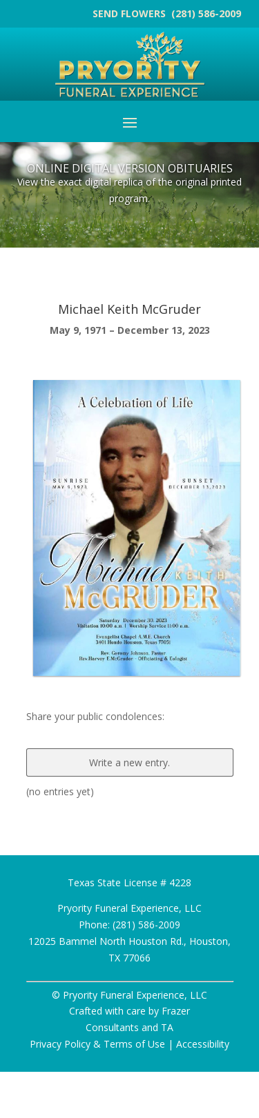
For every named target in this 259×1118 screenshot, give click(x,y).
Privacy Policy (60, 1043)
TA (167, 1027)
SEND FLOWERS (131, 13)
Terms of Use (134, 1043)
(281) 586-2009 (206, 13)
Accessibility (202, 1043)
